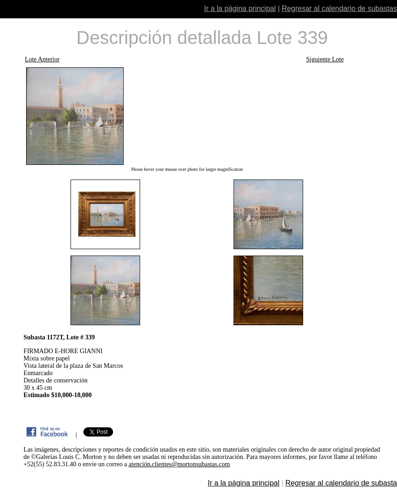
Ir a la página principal (240, 8)
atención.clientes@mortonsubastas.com (179, 464)
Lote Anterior (42, 59)
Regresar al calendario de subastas (339, 8)
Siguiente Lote (325, 59)
